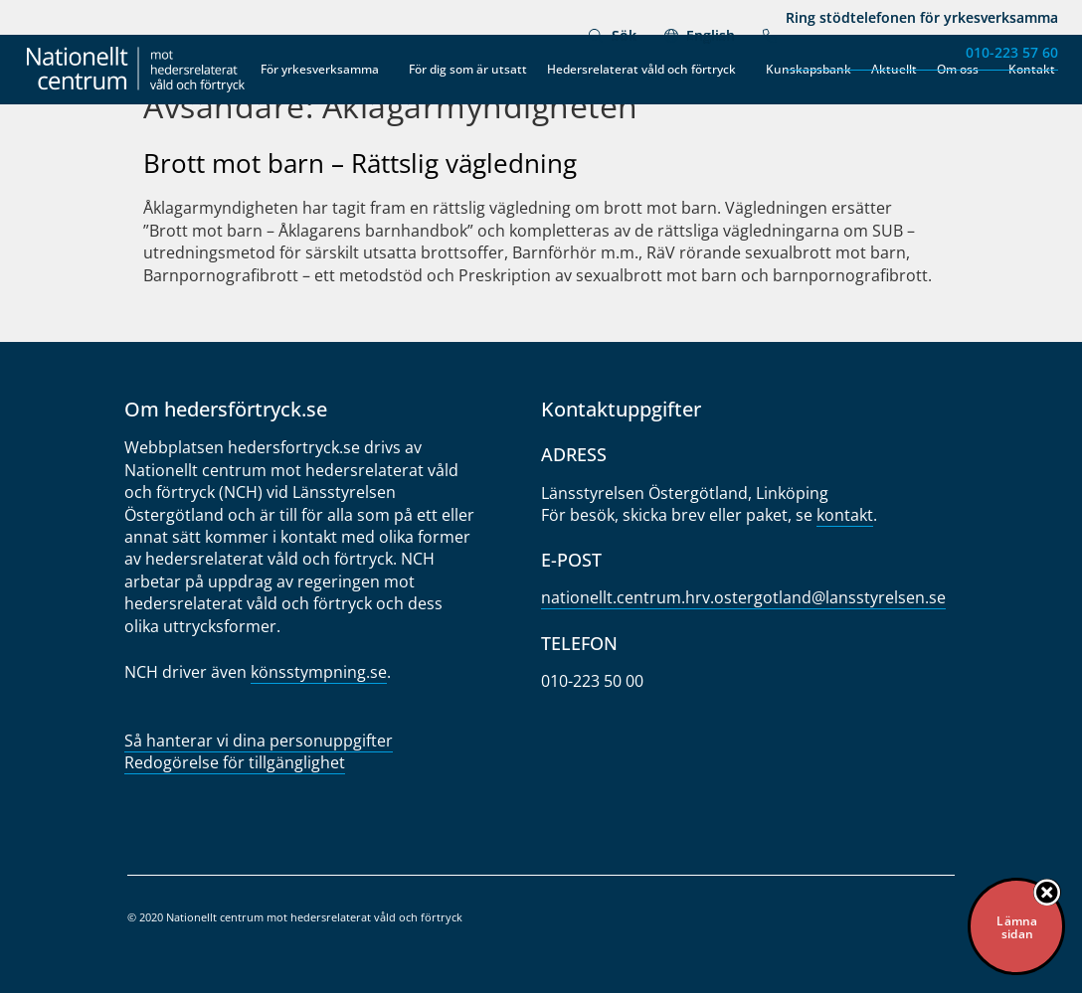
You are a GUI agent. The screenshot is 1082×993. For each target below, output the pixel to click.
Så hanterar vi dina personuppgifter (258, 740)
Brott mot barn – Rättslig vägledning (360, 163)
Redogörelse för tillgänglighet (234, 762)
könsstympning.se (319, 672)
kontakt (844, 515)
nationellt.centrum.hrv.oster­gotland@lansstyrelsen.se (743, 597)
